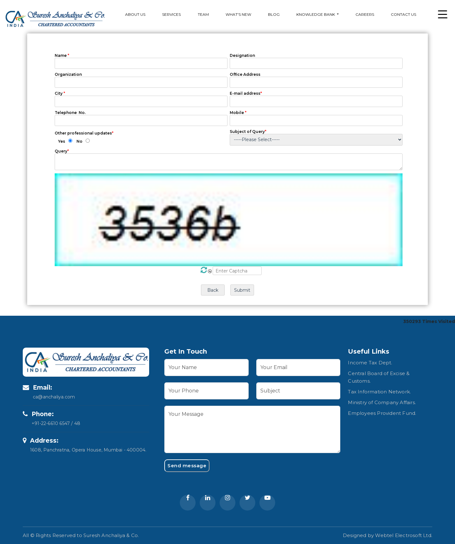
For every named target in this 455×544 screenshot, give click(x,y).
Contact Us (403, 14)
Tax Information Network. (379, 392)
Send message (186, 466)
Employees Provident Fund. (382, 413)
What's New (238, 14)
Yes (61, 141)
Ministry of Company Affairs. (382, 402)
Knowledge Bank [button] (316, 14)
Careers (364, 14)
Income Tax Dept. (370, 363)
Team (203, 14)
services (171, 14)
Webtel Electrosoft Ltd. (403, 535)
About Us (135, 14)
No (79, 141)
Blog (274, 14)
